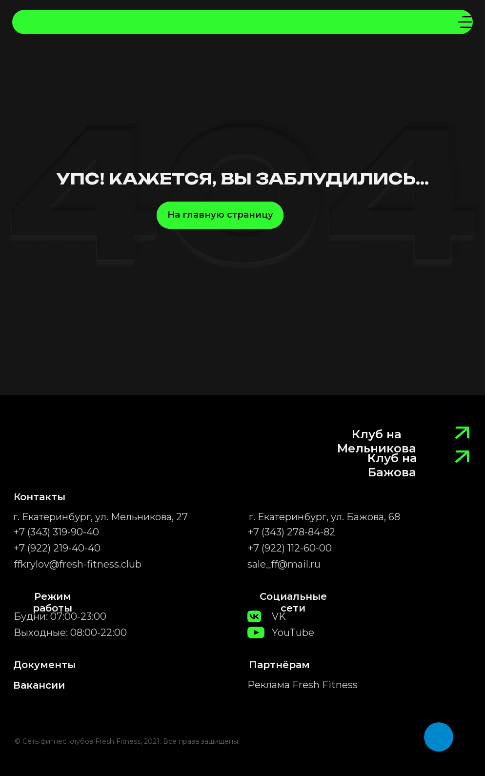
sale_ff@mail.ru (284, 564)
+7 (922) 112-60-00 (290, 548)
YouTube (293, 632)
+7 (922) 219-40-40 (57, 548)
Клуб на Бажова (392, 465)
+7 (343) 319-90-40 (56, 532)
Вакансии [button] (39, 685)
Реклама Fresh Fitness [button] (302, 685)
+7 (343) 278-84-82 (291, 532)
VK (279, 616)
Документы (44, 665)
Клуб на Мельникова (376, 441)
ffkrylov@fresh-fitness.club (77, 564)
